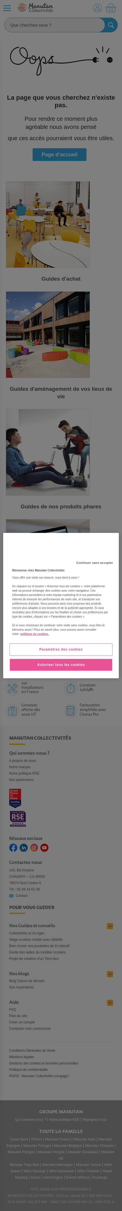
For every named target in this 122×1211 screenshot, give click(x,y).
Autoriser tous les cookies (61, 665)
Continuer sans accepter (94, 562)
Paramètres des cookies (61, 649)
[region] (61, 605)
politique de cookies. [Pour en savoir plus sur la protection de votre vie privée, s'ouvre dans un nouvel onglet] (34, 634)
